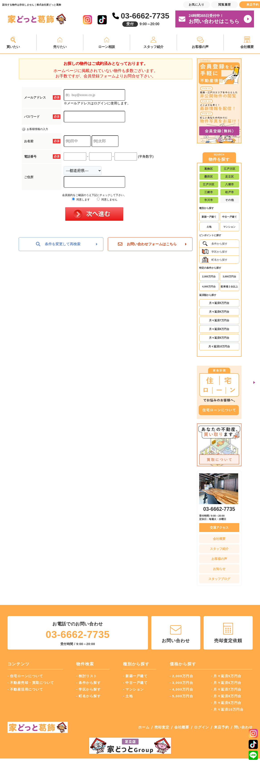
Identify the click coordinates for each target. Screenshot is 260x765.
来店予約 (221, 727)
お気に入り (196, 4)
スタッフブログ (219, 579)
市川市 (208, 200)
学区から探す (214, 251)
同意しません (107, 199)
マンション (229, 226)
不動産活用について (26, 689)
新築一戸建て (209, 216)
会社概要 (219, 538)
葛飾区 (208, 168)
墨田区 (208, 176)
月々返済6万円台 (219, 311)
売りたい (60, 47)
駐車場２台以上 (229, 286)
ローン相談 (106, 47)
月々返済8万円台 (219, 329)
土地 (209, 226)
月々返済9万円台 (219, 337)
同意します (81, 199)
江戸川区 (229, 168)
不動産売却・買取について (32, 683)
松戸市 (229, 192)
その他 (229, 200)
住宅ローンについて (26, 676)
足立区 (229, 176)
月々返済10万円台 (219, 346)
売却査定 (161, 727)
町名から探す (214, 259)
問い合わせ (243, 727)
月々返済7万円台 (219, 320)
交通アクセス (219, 527)
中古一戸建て (229, 216)
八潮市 (229, 184)
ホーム (143, 727)
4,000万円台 (209, 286)
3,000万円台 (229, 276)
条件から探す (214, 243)
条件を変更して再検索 (58, 244)
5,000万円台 (182, 696)
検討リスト (88, 676)
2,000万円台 (209, 276)
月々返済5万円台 (219, 303)
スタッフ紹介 (153, 47)
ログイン (201, 727)
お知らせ (219, 569)
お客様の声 (200, 47)
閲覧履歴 (224, 4)
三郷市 (208, 192)
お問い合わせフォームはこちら (147, 244)
